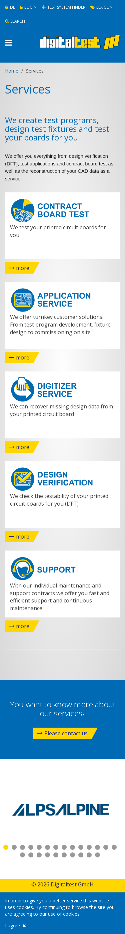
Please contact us (62, 733)
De (10, 7)
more (22, 268)
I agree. (15, 925)
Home (11, 71)
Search (15, 21)
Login (28, 7)
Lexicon (101, 7)
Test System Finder (63, 7)
